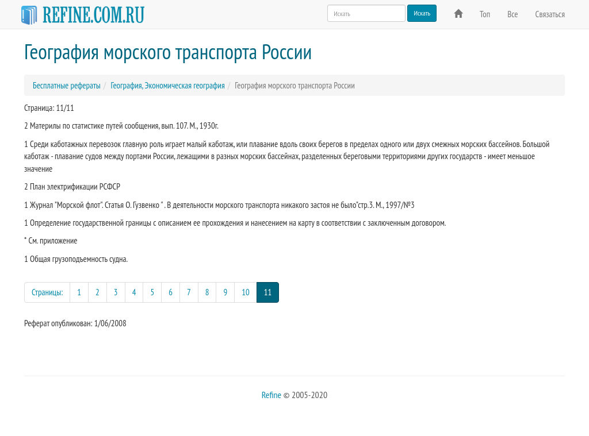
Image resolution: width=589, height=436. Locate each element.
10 (246, 292)
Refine (271, 394)
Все (512, 14)
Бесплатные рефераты (67, 85)
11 (272, 291)
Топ (485, 14)
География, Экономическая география (167, 85)
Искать (422, 13)
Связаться (550, 14)
